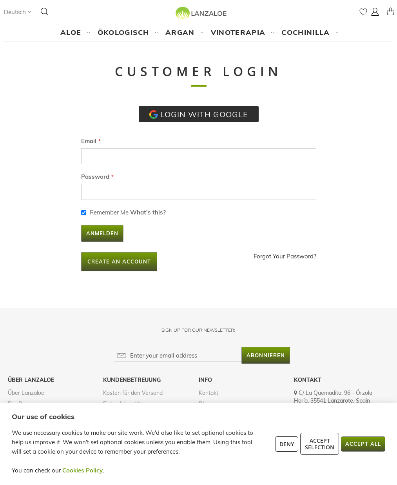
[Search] (45, 12)
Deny (286, 444)
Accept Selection (319, 444)
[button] (17, 12)
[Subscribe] (265, 355)
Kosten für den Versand (133, 392)
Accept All (363, 444)
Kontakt (208, 392)
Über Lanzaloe (26, 392)
